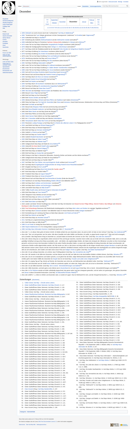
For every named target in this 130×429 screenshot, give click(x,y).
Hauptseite (5, 19)
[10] (70, 53)
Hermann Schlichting (43, 130)
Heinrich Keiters (46, 90)
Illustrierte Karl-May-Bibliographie (55, 294)
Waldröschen (34, 227)
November (62, 22)
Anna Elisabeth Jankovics (36, 109)
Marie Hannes (29, 116)
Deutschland (53, 72)
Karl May (61, 33)
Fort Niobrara (34, 270)
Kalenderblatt (31, 411)
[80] (63, 219)
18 (73, 27)
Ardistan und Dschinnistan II (43, 185)
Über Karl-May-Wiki (30, 424)
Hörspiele (5, 41)
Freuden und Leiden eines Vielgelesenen (84, 259)
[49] (57, 145)
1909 (23, 181)
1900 (23, 107)
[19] (65, 74)
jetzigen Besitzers (110, 245)
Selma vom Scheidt (43, 197)
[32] (43, 104)
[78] (45, 214)
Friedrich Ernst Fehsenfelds (38, 79)
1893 (23, 77)
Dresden (87, 49)
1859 (23, 33)
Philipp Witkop (88, 204)
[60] (47, 171)
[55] (52, 159)
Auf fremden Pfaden (69, 272)
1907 (23, 162)
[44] (46, 134)
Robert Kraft (6, 34)
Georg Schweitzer (46, 176)
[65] (60, 182)
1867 (23, 40)
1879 (23, 58)
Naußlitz (42, 37)
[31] (118, 101)
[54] (59, 157)
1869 (23, 42)
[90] (98, 258)
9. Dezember (31, 118)
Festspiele (5, 43)
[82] (58, 224)
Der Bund (34, 146)
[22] (45, 81)
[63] (74, 178)
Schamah (38, 210)
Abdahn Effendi (55, 181)
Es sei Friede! (29, 224)
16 (69, 27)
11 (60, 27)
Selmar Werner (6, 37)
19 (75, 27)
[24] (64, 85)
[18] (67, 71)
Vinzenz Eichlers (34, 97)
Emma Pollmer (51, 58)
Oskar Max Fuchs (44, 88)
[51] (47, 150)
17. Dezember (66, 229)
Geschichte (5, 47)
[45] (52, 136)
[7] (75, 46)
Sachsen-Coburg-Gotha (54, 42)
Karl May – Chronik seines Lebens (44, 283)
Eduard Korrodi (79, 204)
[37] (59, 115)
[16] (76, 67)
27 (90, 27)
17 (71, 27)
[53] (89, 154)
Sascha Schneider (7, 36)
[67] (49, 187)
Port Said (41, 102)
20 (77, 27)
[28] (47, 94)
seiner (49, 263)
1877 (23, 49)
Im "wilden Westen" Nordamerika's (57, 67)
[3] (45, 37)
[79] (49, 217)
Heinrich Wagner (42, 148)
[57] (83, 164)
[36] (54, 113)
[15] (70, 64)
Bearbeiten (36, 279)
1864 (23, 37)
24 (84, 27)
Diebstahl (28, 33)
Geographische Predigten (56, 44)
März (91, 23)
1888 (23, 70)
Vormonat (63, 72)
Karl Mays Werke (104, 360)
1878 (23, 53)
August (47, 24)
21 (79, 27)
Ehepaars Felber (38, 107)
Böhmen (81, 42)
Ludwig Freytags (37, 123)
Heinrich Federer (99, 204)
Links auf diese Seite (8, 61)
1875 (23, 44)
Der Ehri (49, 60)
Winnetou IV (120, 275)
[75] (109, 207)
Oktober (54, 23)
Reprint (27, 227)
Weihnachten (61, 83)
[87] (104, 249)
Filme (4, 45)
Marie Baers (32, 201)
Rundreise (42, 72)
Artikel (19, 6)
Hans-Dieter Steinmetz (41, 285)
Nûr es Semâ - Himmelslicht (58, 266)
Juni (47, 19)
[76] (92, 210)
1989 (23, 227)
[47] (47, 141)
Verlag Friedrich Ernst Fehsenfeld (67, 164)
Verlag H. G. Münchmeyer (59, 47)
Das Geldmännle (119, 232)
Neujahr (55, 259)
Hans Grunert (29, 389)
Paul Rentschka (50, 178)
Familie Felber (41, 134)
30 (96, 27)
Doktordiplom (58, 118)
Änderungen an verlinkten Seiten (7, 64)
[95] (77, 272)
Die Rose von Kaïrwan (42, 77)
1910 (23, 201)
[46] (47, 138)
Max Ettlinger (108, 204)
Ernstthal (79, 35)
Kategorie (23, 411)
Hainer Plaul (28, 294)
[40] (53, 124)
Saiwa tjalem (42, 63)
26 (88, 27)
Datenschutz (22, 424)
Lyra (38, 35)
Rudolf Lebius (46, 146)
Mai (98, 22)
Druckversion (6, 68)
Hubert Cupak (42, 139)
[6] (80, 44)
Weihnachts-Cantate (63, 40)
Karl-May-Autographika (100, 296)
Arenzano (67, 102)
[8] (90, 48)
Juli (47, 22)
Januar (84, 22)
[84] (72, 228)
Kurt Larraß (42, 167)
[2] (94, 34)
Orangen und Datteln (73, 266)
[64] (76, 180)
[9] (64, 51)
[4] (77, 39)
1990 (23, 229)
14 (66, 27)
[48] (59, 143)
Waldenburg (69, 33)
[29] (47, 97)
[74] (47, 205)
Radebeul (60, 100)
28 (92, 27)
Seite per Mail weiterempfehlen (7, 55)
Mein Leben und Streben (80, 208)
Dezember (73, 22)
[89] (121, 253)
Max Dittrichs (32, 215)
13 (64, 27)
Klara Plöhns (50, 100)
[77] (79, 212)
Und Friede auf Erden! (70, 213)
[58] (47, 166)
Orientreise (74, 100)
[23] (67, 83)
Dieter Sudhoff (29, 285)
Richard (41, 100)
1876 (23, 47)
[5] (84, 41)
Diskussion (26, 6)
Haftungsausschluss (41, 424)
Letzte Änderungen (7, 24)
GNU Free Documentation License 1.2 (47, 421)
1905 (23, 139)
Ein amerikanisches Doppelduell (48, 86)
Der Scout (50, 70)
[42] (50, 129)
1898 (23, 90)
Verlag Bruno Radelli (76, 49)
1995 (90, 347)
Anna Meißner (54, 144)
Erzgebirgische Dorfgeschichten (44, 164)
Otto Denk (28, 90)
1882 (23, 63)
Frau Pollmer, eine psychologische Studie (47, 162)
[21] (56, 78)
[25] (50, 87)
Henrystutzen (29, 121)
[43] (46, 131)
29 (94, 27)
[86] (110, 236)
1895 (23, 86)
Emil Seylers (32, 81)
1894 (23, 83)
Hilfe (4, 28)
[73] (45, 201)
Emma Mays (34, 72)
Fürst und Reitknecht (53, 56)
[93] (81, 265)
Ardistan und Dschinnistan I (43, 183)
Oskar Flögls (34, 93)
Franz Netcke (42, 192)
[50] (48, 148)
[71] (50, 196)
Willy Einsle (44, 187)
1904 (23, 125)
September (54, 20)
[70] (56, 194)
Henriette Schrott (43, 217)
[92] (120, 263)
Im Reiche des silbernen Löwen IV (64, 123)
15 (67, 27)
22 (81, 27)
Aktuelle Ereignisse (7, 22)
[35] (57, 111)
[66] (60, 185)
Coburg (72, 42)
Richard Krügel (45, 190)
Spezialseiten (6, 67)
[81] (45, 221)
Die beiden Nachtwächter (95, 249)
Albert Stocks (32, 111)
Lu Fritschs (33, 132)
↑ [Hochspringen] (24, 283)
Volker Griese (29, 283)
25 (86, 27)
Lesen (79, 6)
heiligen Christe (70, 249)
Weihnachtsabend (46, 40)
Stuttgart (82, 210)
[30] (79, 99)
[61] (50, 173)
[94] (118, 267)
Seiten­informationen (8, 72)
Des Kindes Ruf (43, 53)
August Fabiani (45, 174)
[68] (65, 189)
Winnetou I (117, 254)
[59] (64, 168)
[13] (69, 60)
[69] (47, 191)
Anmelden (125, 1)
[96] (125, 274)
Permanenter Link (7, 70)
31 (98, 27)
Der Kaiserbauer (43, 51)
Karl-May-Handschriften (45, 389)
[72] (60, 198)
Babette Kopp (42, 141)
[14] (52, 62)
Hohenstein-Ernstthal (58, 190)
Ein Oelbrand (51, 65)
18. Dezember (49, 102)
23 (83, 27)
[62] (52, 175)
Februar (91, 20)
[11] (76, 55)
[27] (47, 92)
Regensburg (61, 74)
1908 (23, 176)
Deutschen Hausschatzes (70, 90)
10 (58, 27)
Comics (4, 39)
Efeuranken (36, 206)
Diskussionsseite (112, 1)
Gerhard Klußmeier (38, 294)
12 (62, 27)
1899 (23, 100)
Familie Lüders (58, 169)
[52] (53, 152)
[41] (50, 127)
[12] (57, 57)
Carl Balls (31, 104)
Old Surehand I (39, 83)
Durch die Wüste (46, 169)
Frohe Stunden (63, 49)
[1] (73, 32)
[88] (90, 251)
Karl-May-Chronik (53, 285)
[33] (66, 106)
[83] (65, 226)
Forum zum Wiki (7, 53)
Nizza (58, 102)
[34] (64, 108)
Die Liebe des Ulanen (102, 236)
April (98, 19)
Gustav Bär (40, 153)
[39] (91, 122)
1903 (23, 123)
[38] (64, 120)
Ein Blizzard (59, 272)
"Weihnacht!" (107, 261)
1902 (23, 114)
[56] (75, 161)
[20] (57, 76)
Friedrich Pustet (50, 74)
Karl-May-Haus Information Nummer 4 (36, 229)
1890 (23, 72)
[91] (113, 260)
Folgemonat (89, 35)
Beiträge (120, 1)
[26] (78, 90)
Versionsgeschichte (95, 6)
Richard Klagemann (47, 125)
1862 (23, 35)
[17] (71, 69)
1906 (23, 146)
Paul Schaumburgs (31, 208)
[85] (125, 231)
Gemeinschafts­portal (8, 20)
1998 (112, 296)
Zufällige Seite (6, 26)
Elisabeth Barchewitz (36, 137)
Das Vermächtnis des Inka (81, 252)
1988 (23, 224)
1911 (23, 220)
